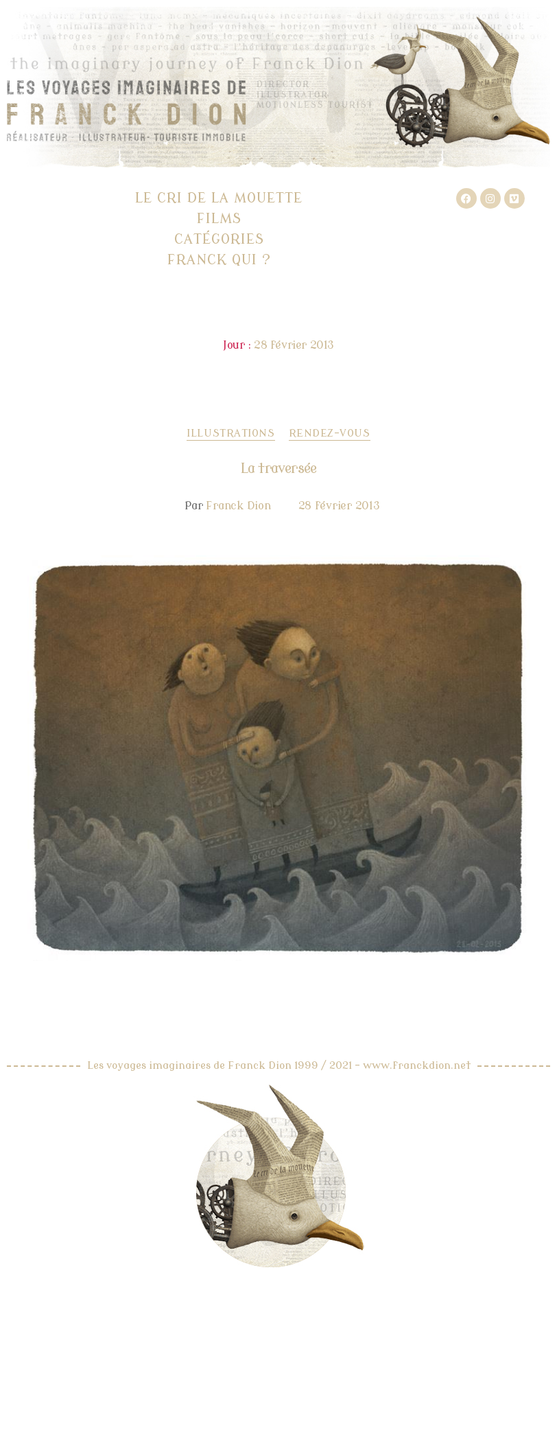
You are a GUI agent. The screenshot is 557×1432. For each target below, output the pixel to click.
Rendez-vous (329, 433)
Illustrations (230, 433)
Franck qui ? (219, 260)
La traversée (278, 468)
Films (219, 219)
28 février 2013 (339, 506)
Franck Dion (238, 506)
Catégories (219, 239)
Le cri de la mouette (219, 198)
